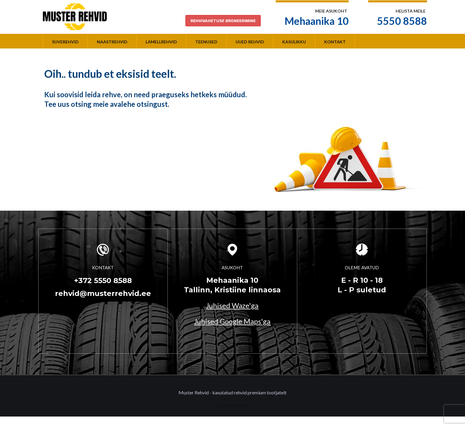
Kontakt (335, 41)
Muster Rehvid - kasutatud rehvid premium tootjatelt (232, 392)
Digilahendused (232, 405)
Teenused (206, 41)
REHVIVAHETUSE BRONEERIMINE (223, 20)
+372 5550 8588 (103, 280)
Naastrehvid (112, 41)
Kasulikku (294, 41)
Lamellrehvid (161, 41)
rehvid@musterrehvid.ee (103, 293)
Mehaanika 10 (317, 21)
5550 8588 (402, 21)
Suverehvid (65, 41)
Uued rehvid (250, 41)
